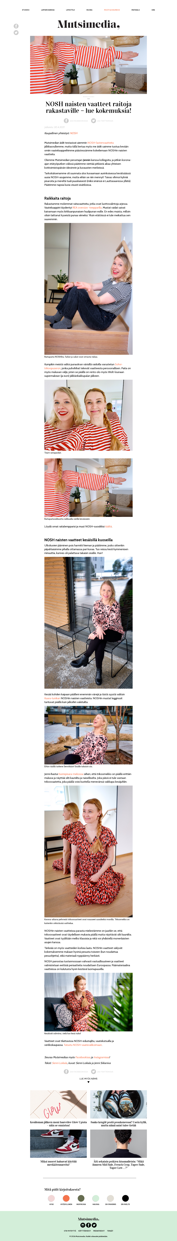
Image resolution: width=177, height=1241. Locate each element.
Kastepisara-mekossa (71, 774)
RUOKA (89, 10)
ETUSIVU (25, 10)
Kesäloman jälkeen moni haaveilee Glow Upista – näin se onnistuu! (58, 1123)
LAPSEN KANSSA (47, 10)
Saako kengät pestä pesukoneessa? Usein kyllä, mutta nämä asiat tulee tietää (119, 1123)
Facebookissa (82, 1057)
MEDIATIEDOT (99, 1231)
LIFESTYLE (70, 10)
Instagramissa (101, 1057)
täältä (108, 526)
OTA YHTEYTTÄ (70, 1231)
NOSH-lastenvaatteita (101, 142)
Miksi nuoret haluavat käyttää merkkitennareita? (58, 1163)
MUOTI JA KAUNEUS (112, 10)
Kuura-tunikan (52, 698)
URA (153, 10)
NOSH (73, 133)
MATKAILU (136, 10)
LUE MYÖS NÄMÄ (88, 1079)
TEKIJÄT (110, 1231)
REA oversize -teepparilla (87, 207)
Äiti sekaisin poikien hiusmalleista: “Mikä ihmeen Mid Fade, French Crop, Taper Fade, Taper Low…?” (118, 1165)
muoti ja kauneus (88, 97)
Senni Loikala (59, 1063)
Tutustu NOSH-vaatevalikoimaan (83, 1045)
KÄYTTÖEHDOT (84, 1231)
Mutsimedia (80, 1236)
